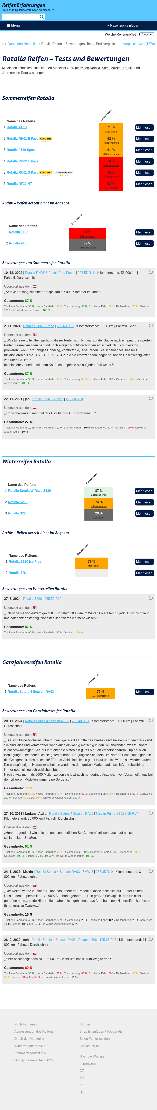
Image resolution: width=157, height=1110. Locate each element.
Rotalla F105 (18, 243)
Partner (85, 1024)
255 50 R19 (53, 598)
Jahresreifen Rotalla (16, 73)
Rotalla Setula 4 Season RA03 (31, 691)
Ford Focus (66, 272)
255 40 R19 (80, 721)
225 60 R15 (65, 326)
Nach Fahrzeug (25, 1024)
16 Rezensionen (100, 696)
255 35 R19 (104, 871)
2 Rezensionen (99, 495)
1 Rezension (111, 131)
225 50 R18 (74, 399)
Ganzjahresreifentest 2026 (33, 1060)
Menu (15, 25)
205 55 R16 (86, 272)
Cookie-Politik (90, 1046)
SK (82, 1078)
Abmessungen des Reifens (33, 1031)
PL (82, 1085)
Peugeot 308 (87, 940)
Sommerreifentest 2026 (31, 1053)
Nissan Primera (107, 813)
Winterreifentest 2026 (29, 1046)
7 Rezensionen (87, 236)
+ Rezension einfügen (123, 25)
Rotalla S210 (17, 502)
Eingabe (147, 34)
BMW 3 (87, 871)
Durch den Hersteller (29, 1038)
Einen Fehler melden (95, 1038)
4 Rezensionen (111, 143)
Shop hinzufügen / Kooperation (102, 1031)
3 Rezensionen (111, 154)
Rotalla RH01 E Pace (23, 138)
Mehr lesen (144, 127)
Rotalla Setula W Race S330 (29, 490)
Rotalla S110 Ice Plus (25, 561)
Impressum (88, 1063)
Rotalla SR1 (18, 573)
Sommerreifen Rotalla (117, 68)
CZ (82, 1070)
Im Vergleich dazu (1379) (137, 44)
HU (82, 1092)
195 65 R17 (129, 813)
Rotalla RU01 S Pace (23, 172)
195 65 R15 (108, 940)
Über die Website (92, 1056)
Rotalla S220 (17, 513)
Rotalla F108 (18, 232)
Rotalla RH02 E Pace (23, 161)
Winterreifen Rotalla (85, 68)
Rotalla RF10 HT (19, 183)
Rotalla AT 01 (17, 127)
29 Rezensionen (111, 176)
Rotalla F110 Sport (21, 150)
